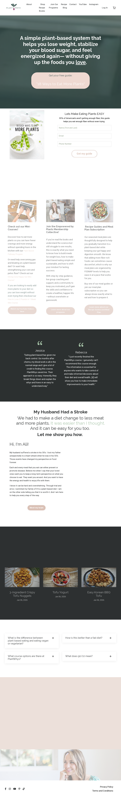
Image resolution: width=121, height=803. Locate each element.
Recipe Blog (62, 6)
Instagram (93, 4)
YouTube (82, 4)
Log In (105, 7)
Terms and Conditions (102, 797)
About (29, 4)
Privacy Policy (106, 793)
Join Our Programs (51, 6)
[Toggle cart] (114, 8)
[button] (60, 81)
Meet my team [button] (36, 512)
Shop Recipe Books (41, 7)
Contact (71, 4)
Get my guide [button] (84, 154)
